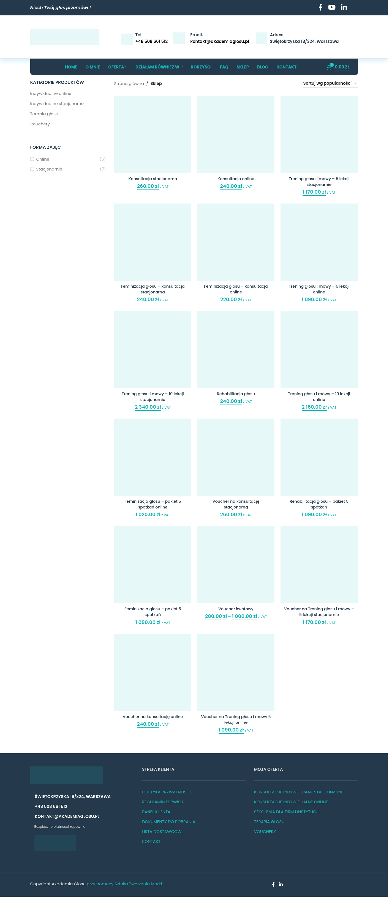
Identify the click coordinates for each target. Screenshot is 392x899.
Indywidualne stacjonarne (57, 103)
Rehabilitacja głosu (236, 394)
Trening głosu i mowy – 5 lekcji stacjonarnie (320, 180)
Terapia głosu (44, 114)
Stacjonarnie (49, 169)
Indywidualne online (51, 93)
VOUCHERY (265, 834)
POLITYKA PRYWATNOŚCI (166, 794)
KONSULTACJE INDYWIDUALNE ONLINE (291, 804)
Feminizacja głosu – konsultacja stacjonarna (152, 288)
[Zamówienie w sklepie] (330, 83)
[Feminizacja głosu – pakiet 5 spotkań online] (152, 459)
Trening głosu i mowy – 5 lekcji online (320, 288)
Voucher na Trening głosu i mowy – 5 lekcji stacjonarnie (320, 613)
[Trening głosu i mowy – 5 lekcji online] (320, 242)
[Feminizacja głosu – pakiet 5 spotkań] (152, 567)
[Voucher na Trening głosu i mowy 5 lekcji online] (236, 675)
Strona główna (129, 83)
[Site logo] (64, 36)
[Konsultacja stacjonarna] (152, 134)
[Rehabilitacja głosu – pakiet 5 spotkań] (320, 459)
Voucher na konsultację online (152, 719)
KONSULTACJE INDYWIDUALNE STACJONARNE (298, 794)
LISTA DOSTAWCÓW (161, 834)
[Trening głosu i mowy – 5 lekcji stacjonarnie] (320, 134)
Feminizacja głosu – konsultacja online (236, 288)
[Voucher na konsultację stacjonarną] (236, 459)
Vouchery (40, 124)
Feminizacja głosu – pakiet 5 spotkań (151, 613)
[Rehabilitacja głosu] (236, 350)
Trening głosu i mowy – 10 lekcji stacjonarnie (151, 396)
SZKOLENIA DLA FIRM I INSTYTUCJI (287, 814)
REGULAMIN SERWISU (162, 804)
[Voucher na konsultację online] (152, 675)
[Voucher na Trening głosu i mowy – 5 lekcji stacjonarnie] (320, 567)
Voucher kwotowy (235, 610)
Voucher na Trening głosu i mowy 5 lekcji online (236, 721)
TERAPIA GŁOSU (269, 824)
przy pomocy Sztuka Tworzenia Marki (124, 886)
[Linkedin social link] (344, 7)
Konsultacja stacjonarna (151, 177)
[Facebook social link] (320, 7)
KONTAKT (151, 843)
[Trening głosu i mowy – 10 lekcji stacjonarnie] (152, 350)
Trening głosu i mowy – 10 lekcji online (319, 396)
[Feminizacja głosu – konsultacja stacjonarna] (152, 242)
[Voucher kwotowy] (236, 567)
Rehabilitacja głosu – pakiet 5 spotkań (320, 505)
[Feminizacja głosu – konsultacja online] (236, 242)
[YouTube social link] (331, 7)
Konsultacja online (236, 177)
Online (43, 159)
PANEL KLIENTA (156, 814)
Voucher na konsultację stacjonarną (235, 505)
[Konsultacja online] (236, 134)
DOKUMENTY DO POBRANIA (168, 824)
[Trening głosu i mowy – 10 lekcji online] (320, 350)
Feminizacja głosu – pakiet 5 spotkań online (151, 505)
